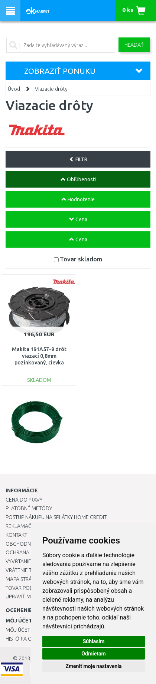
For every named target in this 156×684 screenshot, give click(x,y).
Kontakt (16, 535)
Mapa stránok (24, 579)
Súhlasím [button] (94, 641)
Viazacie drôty (51, 89)
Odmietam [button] (93, 654)
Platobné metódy (29, 508)
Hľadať (134, 45)
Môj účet (18, 630)
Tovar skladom (81, 258)
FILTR (78, 159)
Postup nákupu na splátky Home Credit (56, 517)
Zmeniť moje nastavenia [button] (93, 666)
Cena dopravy (24, 500)
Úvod (14, 89)
